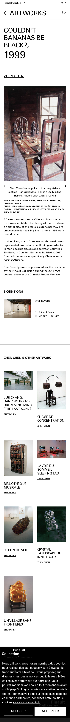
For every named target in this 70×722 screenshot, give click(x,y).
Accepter (50, 711)
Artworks (28, 13)
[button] (63, 186)
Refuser (18, 711)
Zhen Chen (14, 76)
